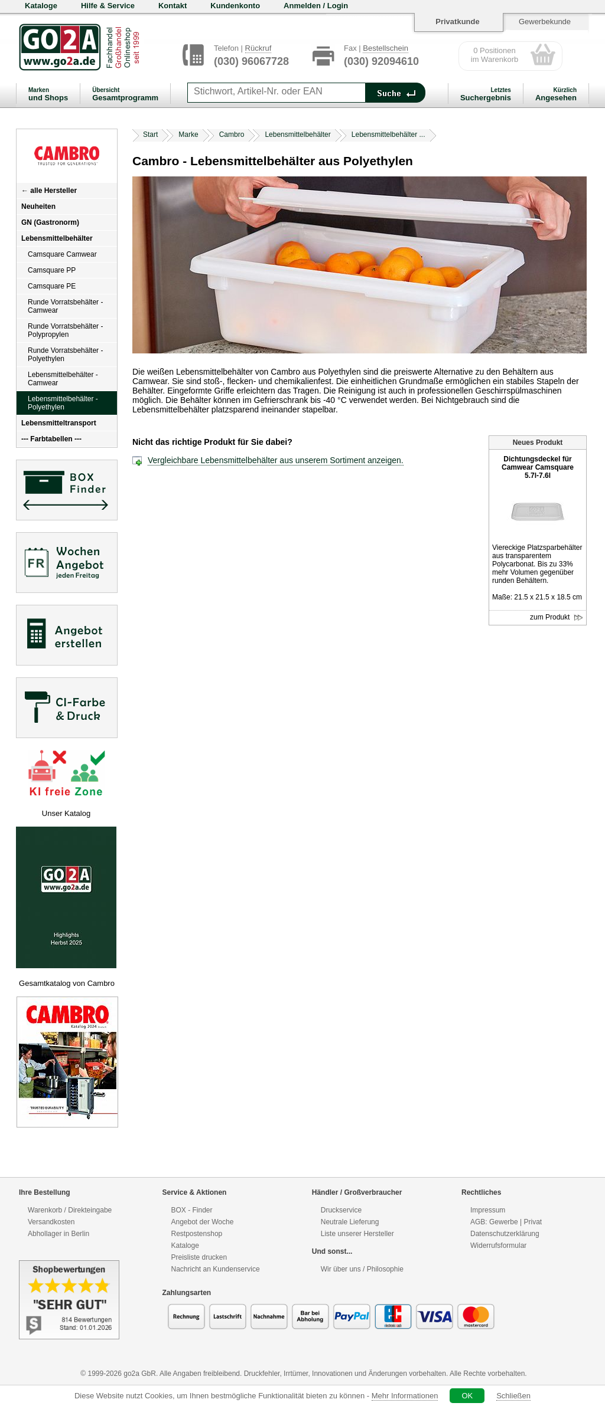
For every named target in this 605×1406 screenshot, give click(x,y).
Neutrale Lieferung (350, 1222)
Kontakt (172, 5)
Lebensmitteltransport (58, 423)
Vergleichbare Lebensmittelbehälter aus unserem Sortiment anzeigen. (276, 460)
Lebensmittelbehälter (57, 238)
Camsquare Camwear (62, 254)
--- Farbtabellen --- (51, 439)
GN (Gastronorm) (50, 222)
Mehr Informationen (405, 1395)
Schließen (513, 1395)
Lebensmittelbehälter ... (388, 134)
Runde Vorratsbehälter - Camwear (65, 306)
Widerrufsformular (498, 1245)
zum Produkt (556, 617)
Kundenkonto (235, 5)
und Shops (48, 94)
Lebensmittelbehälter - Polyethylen (63, 403)
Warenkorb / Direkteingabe (70, 1210)
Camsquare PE (52, 286)
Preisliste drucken (199, 1257)
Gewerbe (503, 1222)
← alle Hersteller (49, 190)
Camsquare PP (52, 270)
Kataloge (41, 5)
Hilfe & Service (108, 5)
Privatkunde (457, 21)
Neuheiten (38, 206)
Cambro (232, 134)
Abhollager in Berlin (58, 1234)
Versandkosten (51, 1222)
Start (150, 134)
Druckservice (341, 1210)
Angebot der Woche (202, 1222)
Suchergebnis (485, 94)
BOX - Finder (192, 1210)
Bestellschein (385, 48)
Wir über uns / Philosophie (362, 1269)
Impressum (487, 1210)
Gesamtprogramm (125, 94)
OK (467, 1395)
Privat (532, 1222)
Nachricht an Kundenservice (215, 1269)
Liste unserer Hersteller (357, 1234)
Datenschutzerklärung (504, 1234)
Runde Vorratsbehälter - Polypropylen (65, 330)
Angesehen (556, 94)
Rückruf (258, 48)
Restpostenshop (197, 1234)
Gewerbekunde (545, 21)
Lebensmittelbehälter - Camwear (63, 379)
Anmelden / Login (316, 5)
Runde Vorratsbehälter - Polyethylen (65, 354)
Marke (188, 134)
